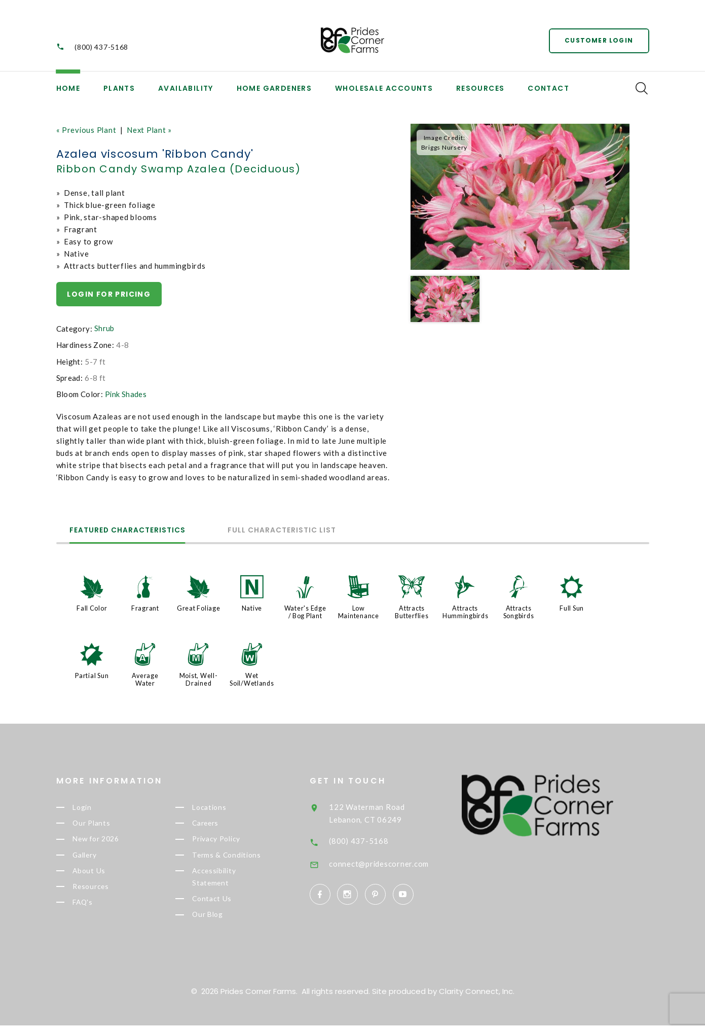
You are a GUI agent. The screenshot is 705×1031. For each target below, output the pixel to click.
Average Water (145, 677)
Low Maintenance (358, 611)
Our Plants (103, 822)
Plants (119, 88)
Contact (548, 88)
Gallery (96, 856)
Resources (480, 88)
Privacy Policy (229, 839)
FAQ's (94, 906)
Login (93, 805)
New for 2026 (108, 839)
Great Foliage (198, 607)
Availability (185, 88)
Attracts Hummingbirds (466, 611)
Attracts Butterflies (411, 611)
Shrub (104, 328)
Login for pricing (109, 294)
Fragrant (145, 607)
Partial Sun (91, 674)
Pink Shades (126, 393)
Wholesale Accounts (384, 88)
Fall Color (92, 607)
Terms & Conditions (238, 856)
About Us (100, 872)
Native (252, 607)
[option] (520, 197)
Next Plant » (151, 129)
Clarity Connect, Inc (476, 996)
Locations (220, 805)
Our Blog (219, 920)
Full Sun (572, 607)
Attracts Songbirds (519, 611)
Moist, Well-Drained (198, 677)
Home (68, 88)
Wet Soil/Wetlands (252, 677)
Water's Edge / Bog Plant (305, 611)
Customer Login (599, 40)
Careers (217, 822)
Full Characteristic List (288, 530)
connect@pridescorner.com (395, 860)
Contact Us (223, 902)
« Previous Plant (87, 129)
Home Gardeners (274, 88)
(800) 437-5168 (101, 47)
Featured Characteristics (130, 530)
